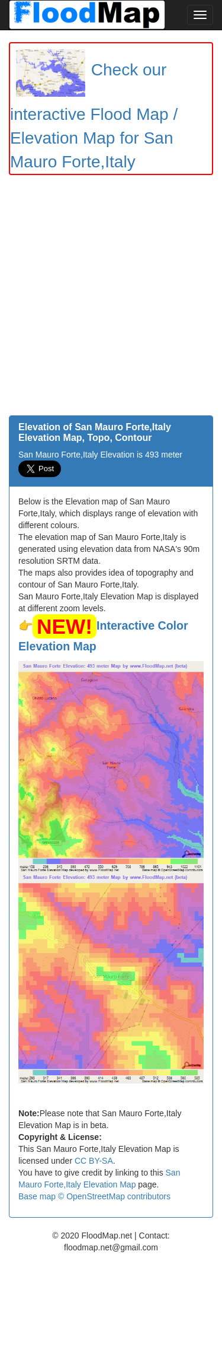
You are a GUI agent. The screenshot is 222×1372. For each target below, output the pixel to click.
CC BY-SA (94, 1160)
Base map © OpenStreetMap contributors (94, 1196)
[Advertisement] (111, 298)
